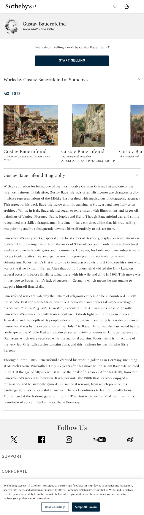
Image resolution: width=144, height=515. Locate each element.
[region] (72, 497)
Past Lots (11, 93)
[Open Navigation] (138, 6)
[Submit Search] (103, 6)
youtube (99, 439)
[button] (73, 79)
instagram (69, 439)
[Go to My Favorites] (115, 6)
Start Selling (72, 60)
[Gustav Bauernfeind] (30, 125)
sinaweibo (130, 439)
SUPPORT (12, 456)
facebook (41, 439)
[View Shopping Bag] (126, 6)
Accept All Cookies (85, 507)
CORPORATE (14, 471)
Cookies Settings (55, 507)
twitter (14, 439)
